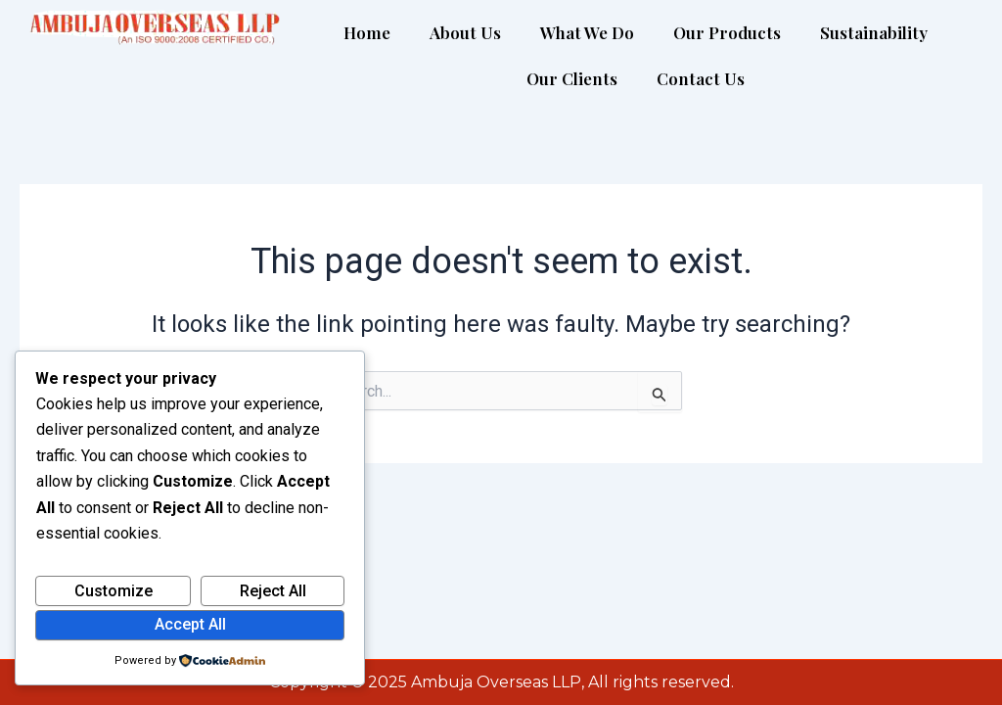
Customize (113, 591)
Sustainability (874, 32)
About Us (465, 32)
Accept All (190, 624)
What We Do (587, 32)
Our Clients (571, 78)
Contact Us (701, 78)
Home (366, 32)
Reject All (273, 591)
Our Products (727, 32)
